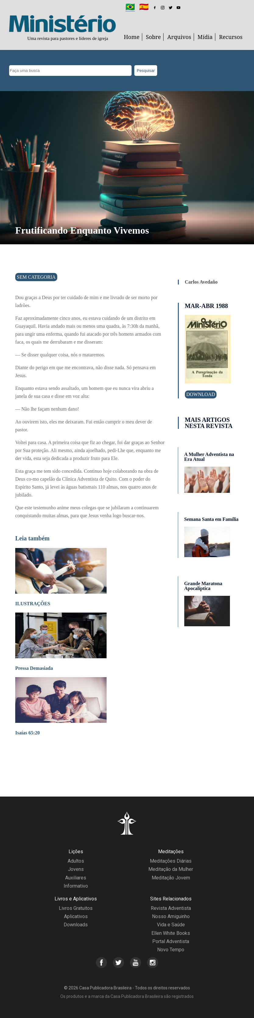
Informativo (76, 886)
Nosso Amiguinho (171, 916)
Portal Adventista (170, 941)
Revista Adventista (171, 908)
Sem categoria (36, 277)
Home (131, 37)
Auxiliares (75, 878)
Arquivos (179, 37)
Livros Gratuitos (76, 908)
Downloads (76, 925)
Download (200, 394)
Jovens (76, 869)
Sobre (153, 37)
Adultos (76, 861)
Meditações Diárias (171, 861)
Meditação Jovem (171, 878)
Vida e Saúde (171, 925)
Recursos (230, 37)
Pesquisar (146, 70)
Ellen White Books (170, 933)
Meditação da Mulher (170, 869)
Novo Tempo (170, 950)
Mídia (205, 37)
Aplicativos (76, 916)
